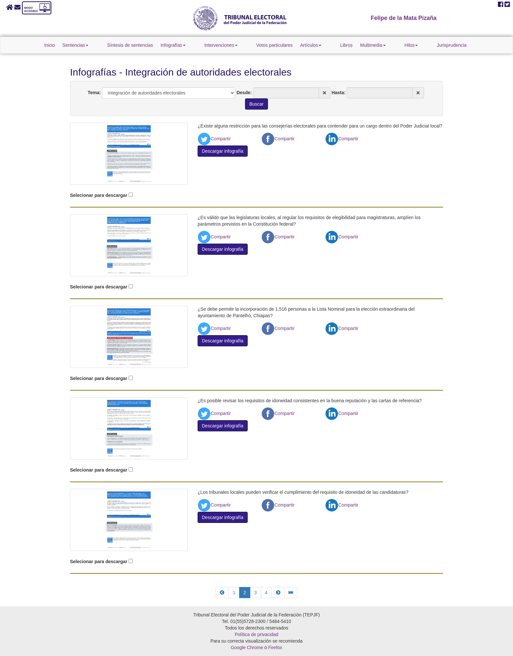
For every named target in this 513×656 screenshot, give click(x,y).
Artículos (310, 45)
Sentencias (109, 45)
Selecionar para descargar (98, 195)
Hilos (388, 45)
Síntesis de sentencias (153, 45)
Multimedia (361, 45)
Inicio (83, 45)
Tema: (94, 92)
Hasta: (338, 92)
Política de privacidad (256, 634)
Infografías (195, 45)
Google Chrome (247, 647)
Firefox (275, 647)
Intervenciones (232, 45)
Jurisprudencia (418, 45)
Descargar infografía (222, 151)
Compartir (214, 138)
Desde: (244, 92)
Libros (335, 45)
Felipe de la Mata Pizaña (403, 18)
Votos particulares (274, 45)
